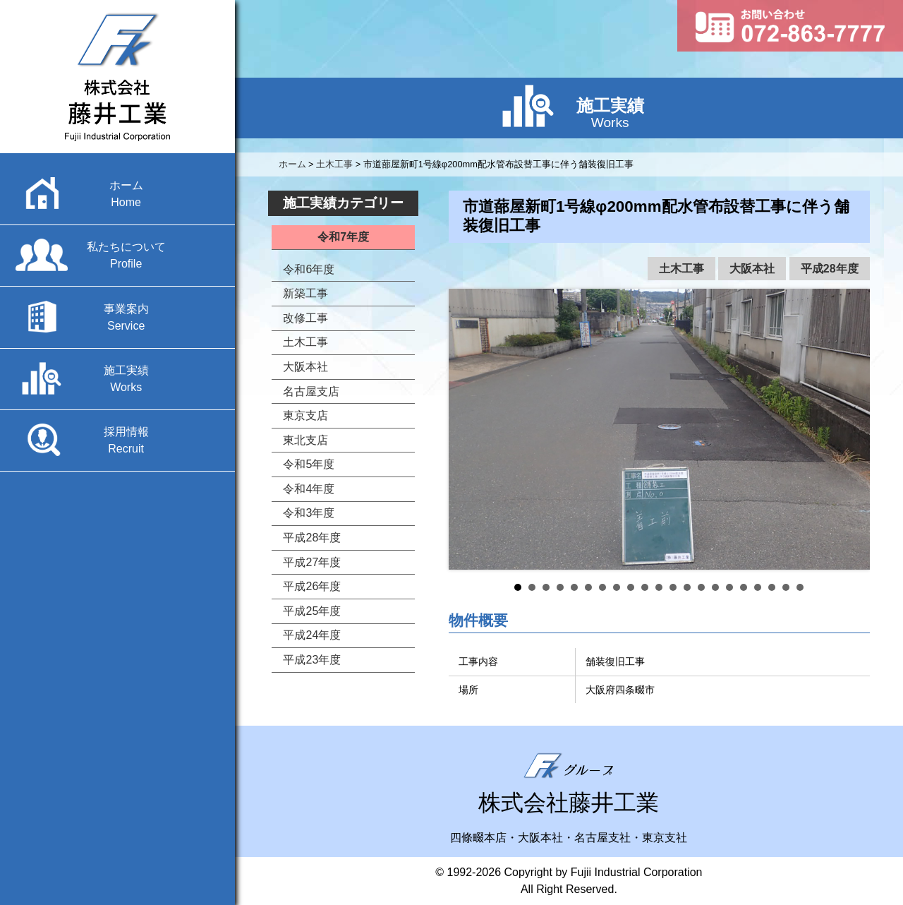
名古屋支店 (311, 391)
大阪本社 (752, 269)
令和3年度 (308, 513)
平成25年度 (312, 611)
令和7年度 (343, 237)
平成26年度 (312, 586)
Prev (467, 429)
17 (743, 587)
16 (729, 587)
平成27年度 (312, 562)
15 (715, 587)
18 (757, 587)
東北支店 (305, 440)
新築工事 (305, 293)
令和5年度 (308, 464)
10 (644, 587)
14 (701, 587)
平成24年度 (312, 635)
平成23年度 (312, 660)
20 (785, 587)
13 (687, 587)
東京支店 (305, 415)
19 (771, 587)
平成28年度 (830, 269)
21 (800, 587)
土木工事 (681, 269)
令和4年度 (308, 489)
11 (658, 587)
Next (851, 429)
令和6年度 (308, 269)
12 (673, 587)
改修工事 (305, 318)
